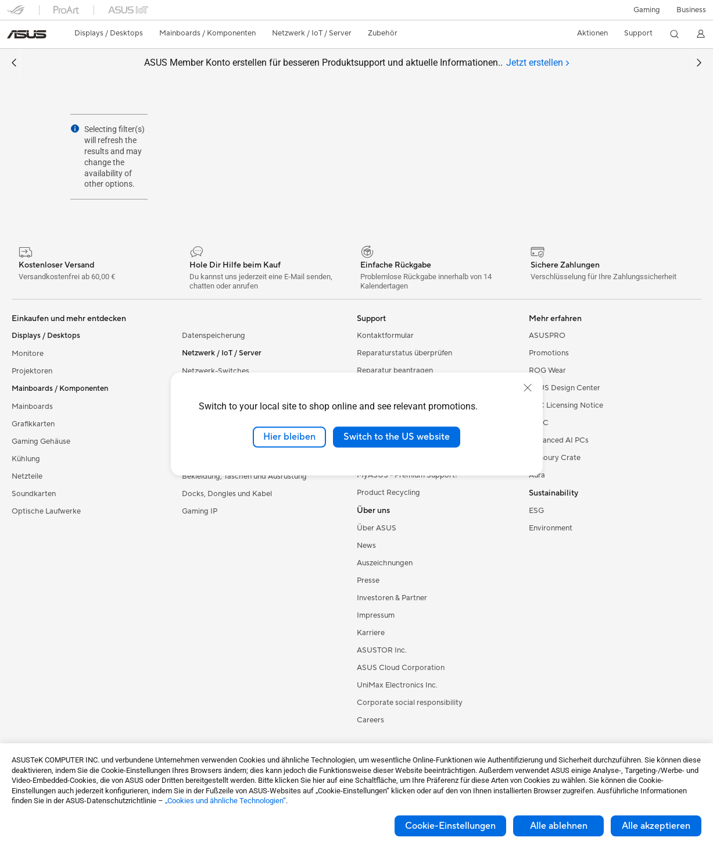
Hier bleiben (289, 437)
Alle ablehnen (558, 826)
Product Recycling (388, 492)
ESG (536, 510)
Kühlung (26, 459)
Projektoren (32, 371)
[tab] (537, 63)
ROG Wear (547, 370)
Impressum (376, 615)
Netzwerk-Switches (215, 371)
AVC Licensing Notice (566, 405)
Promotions (549, 353)
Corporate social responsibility (410, 702)
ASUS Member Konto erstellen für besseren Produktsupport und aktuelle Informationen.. (356, 63)
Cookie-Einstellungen (450, 826)
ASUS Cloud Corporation (401, 667)
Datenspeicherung (213, 335)
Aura (537, 475)
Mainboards (32, 406)
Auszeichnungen (385, 563)
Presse (368, 580)
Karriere (371, 632)
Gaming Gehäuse (41, 441)
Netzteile (27, 476)
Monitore (28, 353)
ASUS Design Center (564, 388)
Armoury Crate (555, 457)
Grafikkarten (33, 424)
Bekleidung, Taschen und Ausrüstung (244, 476)
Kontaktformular (385, 335)
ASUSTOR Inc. (382, 650)
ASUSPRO (547, 335)
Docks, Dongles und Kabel (227, 493)
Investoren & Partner (392, 598)
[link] (26, 34)
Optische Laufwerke (46, 511)
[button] (646, 10)
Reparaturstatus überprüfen (404, 353)
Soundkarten (34, 493)
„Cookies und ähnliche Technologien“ (225, 800)
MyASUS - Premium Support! (407, 475)
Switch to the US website (396, 437)
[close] (527, 388)
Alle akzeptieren (656, 826)
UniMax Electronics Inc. (397, 685)
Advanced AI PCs (559, 440)
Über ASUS (376, 528)
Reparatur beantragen (395, 370)
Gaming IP (199, 511)
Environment (550, 528)
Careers (370, 720)
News (366, 545)
